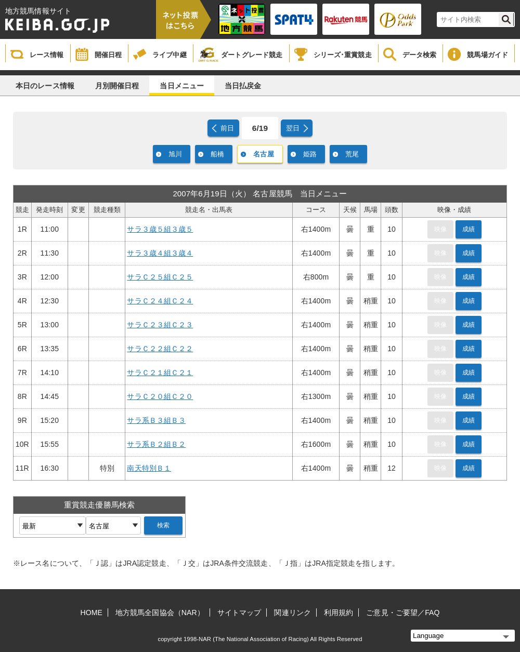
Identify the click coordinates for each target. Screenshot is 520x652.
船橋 (217, 154)
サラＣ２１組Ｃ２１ (160, 372)
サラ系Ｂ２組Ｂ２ (156, 444)
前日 (227, 128)
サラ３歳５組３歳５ (160, 229)
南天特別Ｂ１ (149, 468)
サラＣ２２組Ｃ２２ (160, 348)
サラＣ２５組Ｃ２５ (160, 277)
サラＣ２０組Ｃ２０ (160, 396)
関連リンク (292, 612)
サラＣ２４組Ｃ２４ (160, 301)
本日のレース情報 (45, 86)
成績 (468, 229)
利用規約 (338, 612)
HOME (91, 612)
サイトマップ (239, 612)
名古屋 (263, 154)
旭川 (175, 154)
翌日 (293, 128)
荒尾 (352, 154)
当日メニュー (182, 86)
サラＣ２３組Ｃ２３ (160, 325)
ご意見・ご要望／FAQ (402, 612)
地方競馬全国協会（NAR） (159, 612)
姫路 (310, 154)
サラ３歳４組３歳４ (160, 253)
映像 (440, 229)
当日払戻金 (243, 86)
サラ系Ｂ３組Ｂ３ (156, 420)
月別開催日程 (117, 86)
